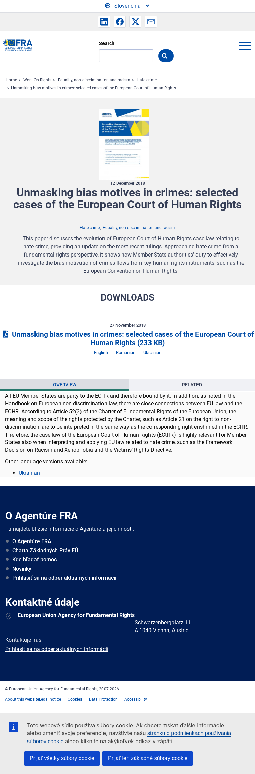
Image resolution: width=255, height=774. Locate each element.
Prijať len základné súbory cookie (147, 758)
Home (11, 80)
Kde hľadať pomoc (34, 559)
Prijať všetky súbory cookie (62, 758)
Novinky (21, 569)
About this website (22, 699)
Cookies (75, 699)
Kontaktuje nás (23, 640)
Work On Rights (37, 80)
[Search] (126, 55)
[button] (104, 22)
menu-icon (245, 46)
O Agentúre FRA (31, 541)
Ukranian (29, 473)
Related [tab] (192, 385)
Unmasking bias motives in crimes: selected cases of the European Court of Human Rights (93, 88)
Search (106, 43)
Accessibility (135, 699)
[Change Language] (127, 6)
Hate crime (147, 80)
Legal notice (50, 699)
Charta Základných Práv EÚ (45, 550)
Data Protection (103, 699)
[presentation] (64, 385)
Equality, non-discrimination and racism (94, 80)
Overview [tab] (64, 385)
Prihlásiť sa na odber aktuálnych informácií (64, 578)
